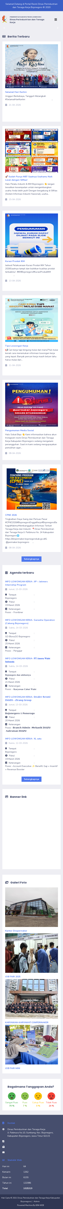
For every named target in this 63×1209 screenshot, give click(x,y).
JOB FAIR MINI (12, 1068)
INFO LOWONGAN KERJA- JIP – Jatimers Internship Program (26, 583)
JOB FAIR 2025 (12, 976)
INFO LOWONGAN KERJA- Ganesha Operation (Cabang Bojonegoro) (30, 622)
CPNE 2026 (11, 515)
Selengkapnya (31, 558)
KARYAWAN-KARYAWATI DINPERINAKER (26, 1022)
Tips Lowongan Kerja (16, 345)
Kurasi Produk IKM (16, 261)
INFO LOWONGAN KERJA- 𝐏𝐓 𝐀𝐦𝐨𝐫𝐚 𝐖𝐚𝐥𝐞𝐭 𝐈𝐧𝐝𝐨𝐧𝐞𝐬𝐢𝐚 (27, 660)
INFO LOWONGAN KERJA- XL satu (23, 738)
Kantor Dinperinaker (16, 930)
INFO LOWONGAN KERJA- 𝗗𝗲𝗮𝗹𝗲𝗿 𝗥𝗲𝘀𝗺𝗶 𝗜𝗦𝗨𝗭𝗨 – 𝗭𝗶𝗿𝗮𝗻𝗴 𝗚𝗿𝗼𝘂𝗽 (27, 698)
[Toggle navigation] (56, 19)
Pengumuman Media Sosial (19, 430)
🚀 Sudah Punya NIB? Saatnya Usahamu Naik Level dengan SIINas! (28, 178)
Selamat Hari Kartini (17, 92)
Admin (37, 1201)
